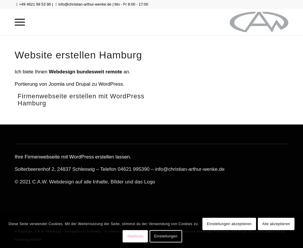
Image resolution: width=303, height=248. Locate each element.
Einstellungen (166, 236)
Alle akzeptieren (276, 224)
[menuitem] (20, 22)
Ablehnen (135, 236)
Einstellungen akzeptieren (229, 224)
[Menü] (20, 22)
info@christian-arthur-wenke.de (84, 4)
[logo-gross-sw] (259, 22)
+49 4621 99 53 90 (35, 4)
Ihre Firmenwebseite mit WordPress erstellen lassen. (73, 157)
